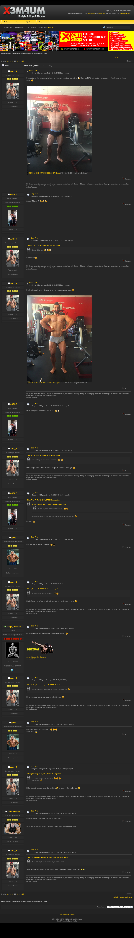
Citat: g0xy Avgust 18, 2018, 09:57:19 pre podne (44, 774)
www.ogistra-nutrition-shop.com (36, 657)
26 (23, 61)
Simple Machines (76, 919)
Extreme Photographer (67, 915)
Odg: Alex (33, 70)
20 (10, 61)
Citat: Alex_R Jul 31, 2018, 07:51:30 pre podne (43, 500)
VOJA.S (13, 194)
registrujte (101, 13)
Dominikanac (14, 812)
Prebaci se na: (101, 907)
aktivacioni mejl (125, 13)
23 (17, 61)
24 (19, 61)
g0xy (14, 538)
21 (12, 61)
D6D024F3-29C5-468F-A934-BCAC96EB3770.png (43, 383)
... (9, 61)
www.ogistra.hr (30, 659)
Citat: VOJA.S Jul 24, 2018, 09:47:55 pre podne (43, 245)
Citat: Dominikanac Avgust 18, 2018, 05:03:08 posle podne (47, 857)
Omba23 (50, 27)
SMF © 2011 (65, 919)
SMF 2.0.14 (56, 919)
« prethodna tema (117, 58)
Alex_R (13, 71)
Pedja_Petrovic (14, 627)
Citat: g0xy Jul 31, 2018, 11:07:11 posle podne (43, 589)
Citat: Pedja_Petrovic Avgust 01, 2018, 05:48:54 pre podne (47, 685)
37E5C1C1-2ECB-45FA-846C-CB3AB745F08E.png (43, 173)
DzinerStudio (72, 921)
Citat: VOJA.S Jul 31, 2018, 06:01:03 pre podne (43, 455)
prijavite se (91, 13)
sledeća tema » (128, 58)
